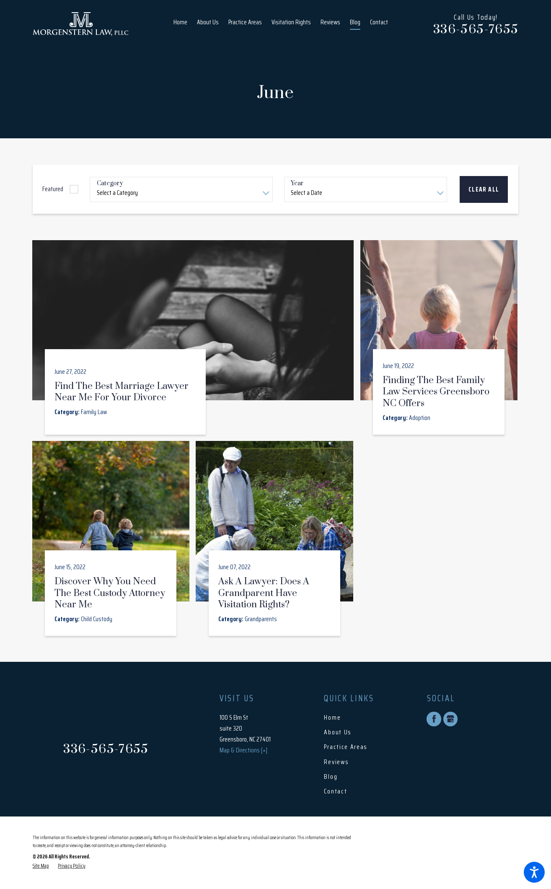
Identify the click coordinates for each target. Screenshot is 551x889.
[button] (534, 872)
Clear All (483, 189)
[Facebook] (434, 719)
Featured (52, 189)
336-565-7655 (475, 30)
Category (110, 183)
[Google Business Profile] (450, 719)
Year (297, 183)
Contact (335, 791)
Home (332, 718)
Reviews (336, 762)
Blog (330, 777)
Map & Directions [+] (243, 750)
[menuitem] (182, 24)
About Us (337, 732)
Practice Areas (345, 747)
